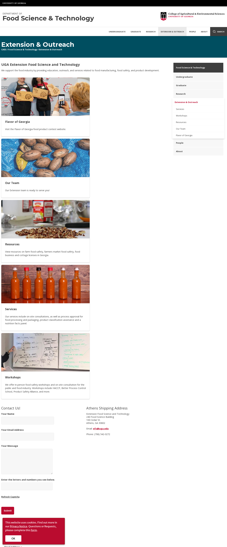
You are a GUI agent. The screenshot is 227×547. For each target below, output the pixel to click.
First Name (11, 381)
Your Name (27, 238)
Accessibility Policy (55, 492)
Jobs (8, 497)
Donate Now (213, 456)
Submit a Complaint (201, 522)
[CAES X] (164, 479)
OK (13, 538)
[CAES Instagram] (171, 479)
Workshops (181, 115)
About (204, 31)
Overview (11, 483)
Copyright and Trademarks (172, 522)
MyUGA (133, 522)
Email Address (13, 366)
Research (151, 31)
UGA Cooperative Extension (101, 483)
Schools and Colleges (106, 522)
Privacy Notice (18, 526)
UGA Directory (103, 527)
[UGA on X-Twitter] (118, 537)
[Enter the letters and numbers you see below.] (27, 306)
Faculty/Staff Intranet (173, 489)
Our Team (180, 128)
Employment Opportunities (140, 527)
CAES (3, 49)
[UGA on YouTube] (129, 537)
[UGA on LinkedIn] (134, 537)
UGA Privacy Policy (169, 527)
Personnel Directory (56, 483)
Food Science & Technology (22, 49)
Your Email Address (27, 254)
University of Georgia (14, 3)
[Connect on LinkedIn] (194, 479)
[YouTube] (186, 479)
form (34, 530)
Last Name (11, 397)
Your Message (27, 279)
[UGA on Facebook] (113, 537)
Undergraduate (117, 31)
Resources (181, 122)
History (10, 488)
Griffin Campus (95, 492)
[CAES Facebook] (156, 479)
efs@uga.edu (101, 248)
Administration (13, 492)
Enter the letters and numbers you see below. (28, 308)
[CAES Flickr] (178, 479)
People (192, 31)
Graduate (136, 31)
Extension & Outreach (172, 31)
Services (180, 109)
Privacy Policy (53, 488)
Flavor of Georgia (184, 135)
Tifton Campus (95, 488)
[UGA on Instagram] (124, 537)
